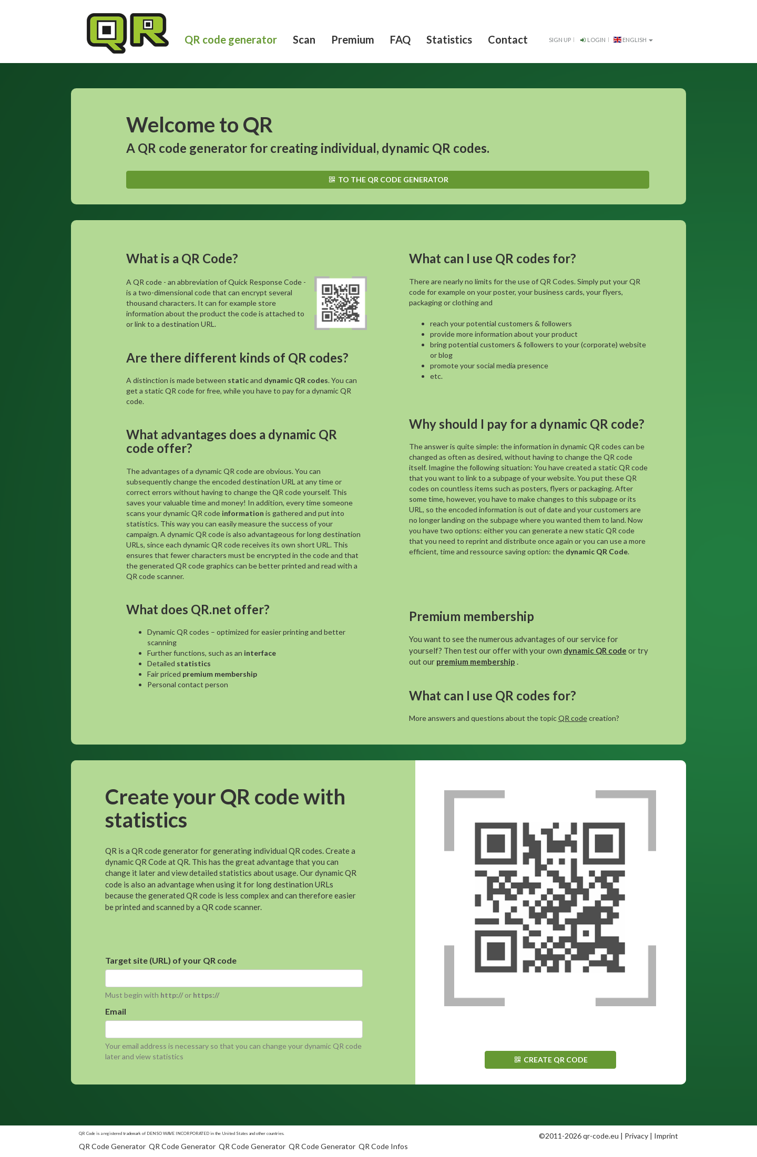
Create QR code (550, 1059)
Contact (508, 39)
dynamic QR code (595, 650)
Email (115, 1011)
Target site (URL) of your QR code (171, 960)
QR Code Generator (112, 1146)
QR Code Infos (383, 1146)
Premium (352, 39)
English (633, 39)
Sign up (560, 39)
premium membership (475, 661)
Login (592, 39)
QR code (572, 718)
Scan (304, 39)
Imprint (666, 1135)
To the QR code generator (387, 179)
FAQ (400, 39)
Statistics (449, 39)
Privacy (636, 1135)
